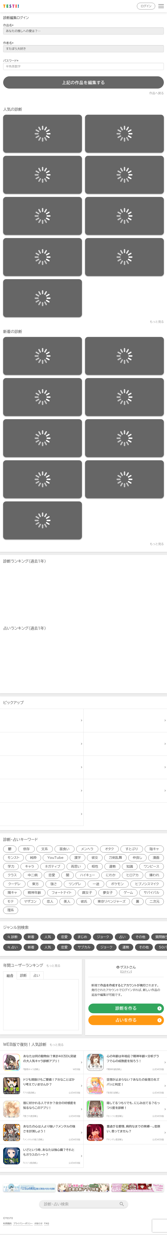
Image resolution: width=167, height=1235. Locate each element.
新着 (31, 938)
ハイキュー (87, 875)
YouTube (55, 858)
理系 (10, 911)
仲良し (137, 858)
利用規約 (7, 1224)
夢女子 (108, 893)
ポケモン (117, 884)
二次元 (155, 902)
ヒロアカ (132, 875)
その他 (142, 938)
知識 (129, 867)
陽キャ (12, 893)
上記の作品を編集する (83, 82)
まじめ (83, 938)
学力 (11, 867)
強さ (53, 884)
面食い (64, 849)
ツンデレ (74, 884)
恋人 (50, 902)
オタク (109, 849)
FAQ (46, 1224)
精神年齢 (34, 893)
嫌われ (154, 875)
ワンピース (151, 867)
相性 (95, 867)
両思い (76, 867)
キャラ (29, 867)
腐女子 (87, 893)
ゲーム (128, 893)
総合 (10, 976)
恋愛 (51, 875)
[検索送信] (122, 1205)
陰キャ (154, 849)
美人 (67, 902)
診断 (23, 976)
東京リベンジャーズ (111, 902)
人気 (48, 938)
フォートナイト (62, 893)
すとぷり (131, 849)
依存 (26, 849)
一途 (95, 884)
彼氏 (83, 902)
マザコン (30, 902)
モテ (10, 902)
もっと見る (157, 321)
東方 (35, 884)
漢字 (77, 858)
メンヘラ (87, 849)
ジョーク (104, 938)
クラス (12, 875)
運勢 (112, 867)
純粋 (33, 858)
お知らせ (38, 1224)
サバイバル (151, 893)
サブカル (85, 948)
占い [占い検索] (12, 948)
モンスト (14, 858)
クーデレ (14, 884)
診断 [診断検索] (12, 938)
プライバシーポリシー (23, 1224)
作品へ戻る (156, 93)
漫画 (156, 858)
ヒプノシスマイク (147, 884)
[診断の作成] (126, 1009)
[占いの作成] (126, 1021)
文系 (44, 849)
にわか (111, 875)
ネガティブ (52, 867)
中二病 (33, 875)
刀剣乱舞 (115, 858)
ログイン (146, 6)
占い (123, 938)
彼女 (94, 858)
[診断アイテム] (42, 134)
